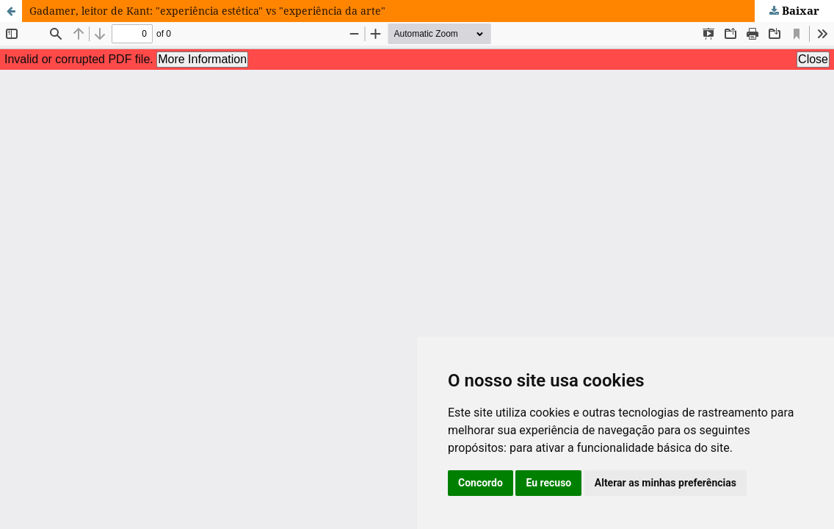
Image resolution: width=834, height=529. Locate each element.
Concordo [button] (480, 483)
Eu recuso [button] (548, 483)
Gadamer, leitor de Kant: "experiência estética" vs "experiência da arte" (207, 11)
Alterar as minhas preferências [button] (665, 483)
